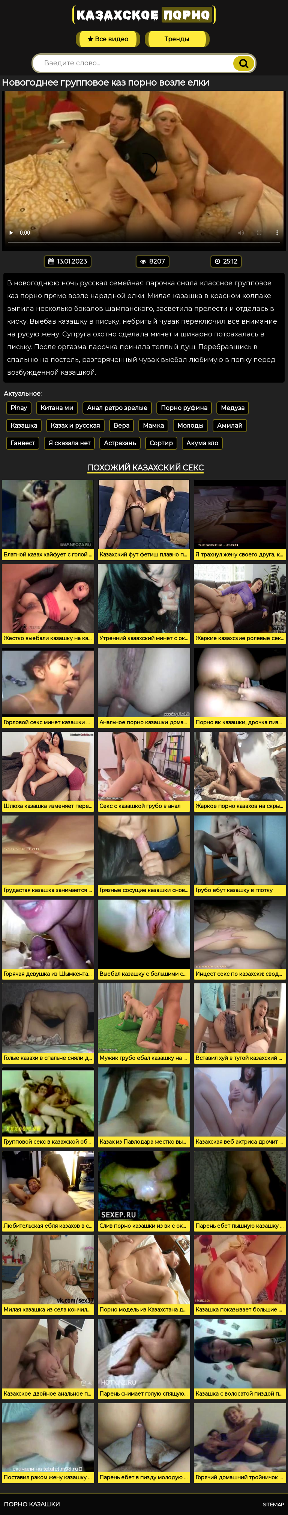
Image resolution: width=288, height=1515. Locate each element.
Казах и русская (75, 425)
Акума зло (202, 443)
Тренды (177, 39)
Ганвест (22, 443)
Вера (121, 425)
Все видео (108, 39)
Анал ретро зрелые (117, 408)
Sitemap (273, 1504)
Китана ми (57, 408)
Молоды (190, 425)
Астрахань (120, 443)
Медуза (232, 408)
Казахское (144, 15)
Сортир (161, 443)
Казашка (23, 425)
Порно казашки (32, 1504)
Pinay (18, 408)
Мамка (153, 425)
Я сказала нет (69, 443)
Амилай (230, 425)
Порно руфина (184, 408)
